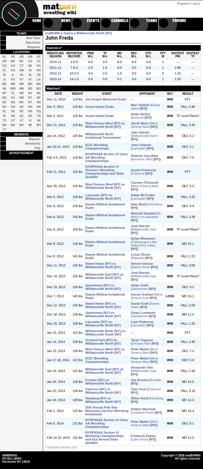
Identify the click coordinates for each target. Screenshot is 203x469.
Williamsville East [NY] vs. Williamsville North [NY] (104, 276)
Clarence (138, 173)
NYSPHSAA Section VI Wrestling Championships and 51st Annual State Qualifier (104, 437)
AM (30, 56)
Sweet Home (141, 267)
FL (4, 70)
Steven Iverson (142, 263)
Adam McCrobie (143, 195)
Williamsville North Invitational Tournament (103, 135)
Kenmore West (142, 159)
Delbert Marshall (143, 409)
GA (13, 70)
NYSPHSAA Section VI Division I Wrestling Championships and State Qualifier (104, 172)
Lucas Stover (141, 254)
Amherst (138, 117)
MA (39, 84)
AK (13, 56)
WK (4, 125)
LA (39, 79)
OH (13, 106)
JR (39, 74)
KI (30, 79)
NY (30, 97)
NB (21, 93)
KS (13, 79)
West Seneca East (146, 296)
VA (39, 120)
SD (30, 116)
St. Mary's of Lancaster (146, 215)
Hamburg (156, 398)
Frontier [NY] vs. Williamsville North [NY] (103, 381)
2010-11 (55, 62)
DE (30, 65)
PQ (39, 111)
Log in (196, 3)
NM (21, 97)
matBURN (52, 33)
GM (21, 70)
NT (30, 102)
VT (21, 120)
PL (4, 111)
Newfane (156, 204)
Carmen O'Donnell (144, 182)
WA (13, 125)
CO (13, 65)
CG (4, 65)
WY (38, 125)
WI (30, 125)
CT (21, 65)
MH (21, 84)
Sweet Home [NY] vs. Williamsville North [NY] (103, 265)
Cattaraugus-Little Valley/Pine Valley (144, 243)
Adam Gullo (140, 285)
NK (39, 93)
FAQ (37, 148)
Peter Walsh (140, 349)
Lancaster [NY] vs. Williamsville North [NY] (103, 196)
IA (30, 74)
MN (21, 88)
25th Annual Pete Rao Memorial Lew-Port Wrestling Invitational (106, 411)
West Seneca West (144, 125)
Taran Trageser (142, 340)
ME (4, 84)
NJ (13, 97)
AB (21, 56)
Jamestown (140, 288)
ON (30, 106)
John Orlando (141, 145)
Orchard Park (141, 343)
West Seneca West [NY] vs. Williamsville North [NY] (105, 125)
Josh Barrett (140, 226)
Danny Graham (142, 294)
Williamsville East (144, 229)
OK (21, 106)
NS (39, 102)
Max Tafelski (140, 105)
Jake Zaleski (140, 132)
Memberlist (32, 143)
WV (21, 125)
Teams (68, 33)
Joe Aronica (140, 380)
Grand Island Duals (99, 106)
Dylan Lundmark (143, 312)
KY (22, 79)
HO (39, 70)
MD (30, 84)
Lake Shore (140, 439)
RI (4, 116)
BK (13, 61)
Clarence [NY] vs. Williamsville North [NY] (103, 390)
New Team (33, 38)
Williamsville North (145, 136)
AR (4, 61)
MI (4, 88)
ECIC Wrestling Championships (97, 146)
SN (13, 116)
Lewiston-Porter (143, 412)
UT (13, 120)
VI (30, 120)
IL (13, 74)
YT (4, 129)
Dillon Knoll (139, 398)
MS (30, 88)
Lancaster (139, 148)
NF (39, 97)
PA (13, 111)
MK (21, 102)
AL (4, 56)
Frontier (156, 380)
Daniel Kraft (140, 303)
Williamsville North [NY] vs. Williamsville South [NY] (105, 332)
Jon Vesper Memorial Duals (105, 99)
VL (13, 93)
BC (21, 61)
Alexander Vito (142, 367)
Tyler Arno (138, 389)
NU (4, 106)
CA (30, 61)
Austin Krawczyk (143, 170)
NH (4, 97)
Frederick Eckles (143, 436)
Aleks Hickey (140, 114)
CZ (39, 61)
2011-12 (55, 67)
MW (13, 88)
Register (34, 139)
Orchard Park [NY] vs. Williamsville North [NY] (103, 341)
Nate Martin (139, 204)
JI (4, 79)
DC (39, 65)
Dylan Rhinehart (143, 238)
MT (4, 93)
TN (39, 116)
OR (39, 106)
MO (38, 88)
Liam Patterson (142, 322)
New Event (33, 42)
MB (13, 84)
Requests (33, 47)
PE (21, 111)
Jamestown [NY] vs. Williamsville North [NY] (103, 287)
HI (30, 70)
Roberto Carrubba (144, 155)
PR (30, 111)
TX (4, 120)
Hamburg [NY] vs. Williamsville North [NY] (103, 400)
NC (4, 102)
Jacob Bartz (140, 123)
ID (4, 74)
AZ (39, 56)
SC (22, 116)
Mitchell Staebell (143, 213)
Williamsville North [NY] (94, 33)
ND (13, 102)
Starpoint (138, 258)
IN (21, 74)
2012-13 (55, 73)
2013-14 (55, 79)
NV (30, 93)
